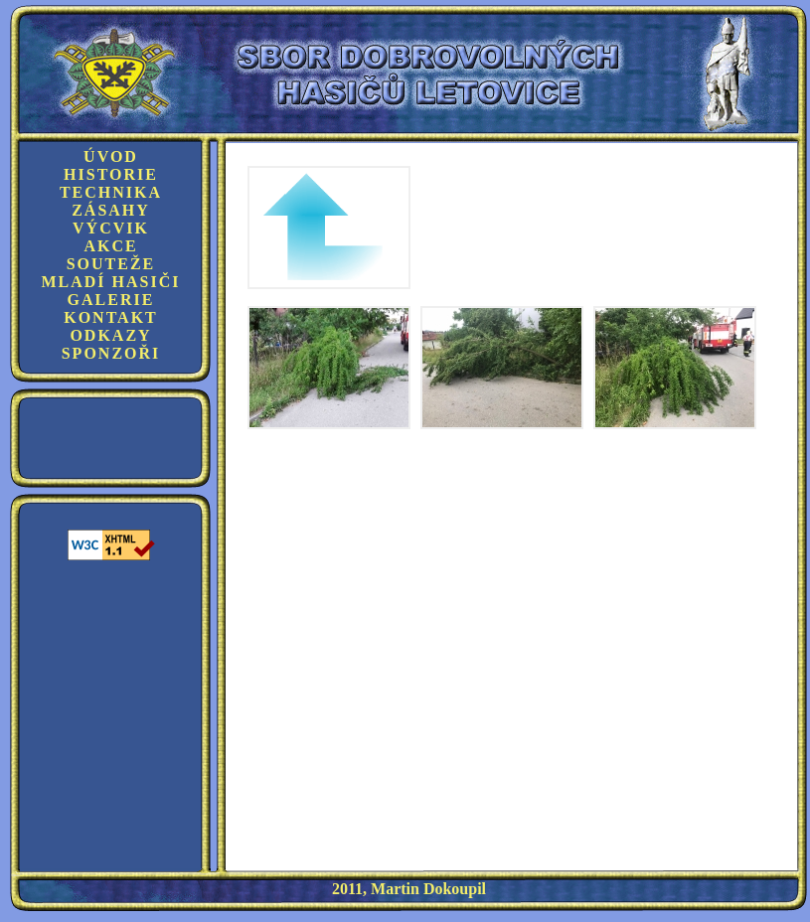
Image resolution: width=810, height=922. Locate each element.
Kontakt (111, 317)
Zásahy (111, 210)
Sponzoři (111, 353)
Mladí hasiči (110, 281)
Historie (111, 174)
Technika (111, 192)
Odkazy (110, 335)
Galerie (111, 299)
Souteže (111, 263)
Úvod (110, 156)
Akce (110, 245)
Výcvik (111, 228)
